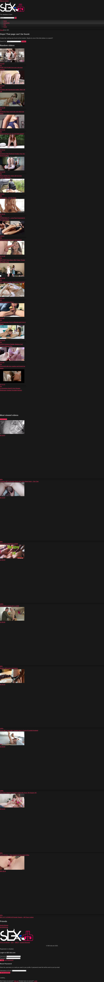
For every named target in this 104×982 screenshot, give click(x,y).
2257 (12, 942)
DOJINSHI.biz (4, 927)
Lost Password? (9, 960)
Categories (6, 23)
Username (3, 956)
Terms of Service (5, 942)
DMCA (17, 942)
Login (2, 960)
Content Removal (25, 942)
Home (5, 21)
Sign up (16, 981)
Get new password (5, 972)
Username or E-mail (6, 970)
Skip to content (4, 1)
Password (3, 958)
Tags (4, 25)
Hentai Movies (4, 925)
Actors (5, 26)
